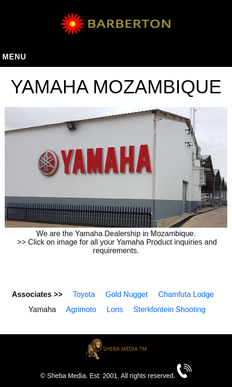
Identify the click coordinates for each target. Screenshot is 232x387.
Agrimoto (81, 309)
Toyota (84, 294)
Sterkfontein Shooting (170, 309)
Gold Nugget (126, 294)
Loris (115, 309)
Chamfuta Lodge (186, 294)
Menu (14, 57)
